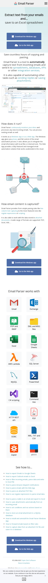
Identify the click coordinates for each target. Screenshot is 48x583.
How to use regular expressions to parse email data (25, 494)
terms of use (35, 568)
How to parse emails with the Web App (20, 488)
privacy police (23, 568)
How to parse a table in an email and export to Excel (25, 499)
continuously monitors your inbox (23, 127)
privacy (14, 139)
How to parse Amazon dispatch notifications (22, 485)
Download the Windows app (24, 36)
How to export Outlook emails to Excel (20, 476)
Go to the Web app (24, 45)
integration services (28, 70)
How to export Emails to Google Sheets (20, 473)
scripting (22, 213)
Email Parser (26, 3)
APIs (43, 67)
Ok (24, 579)
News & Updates (24, 563)
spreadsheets (20, 67)
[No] (45, 575)
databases (34, 67)
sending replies (26, 77)
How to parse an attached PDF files (19, 491)
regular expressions (8, 213)
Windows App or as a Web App (23, 137)
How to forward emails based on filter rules (22, 524)
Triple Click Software (28, 560)
